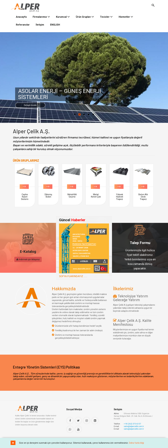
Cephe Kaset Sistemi (48, 195)
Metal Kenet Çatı (120, 194)
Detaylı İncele (37, 105)
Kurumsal (63, 15)
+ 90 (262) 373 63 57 (132, 423)
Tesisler (106, 15)
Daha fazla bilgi (136, 443)
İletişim (40, 23)
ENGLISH (55, 23)
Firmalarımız (41, 15)
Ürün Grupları (85, 15)
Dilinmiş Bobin (72, 194)
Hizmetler (126, 15)
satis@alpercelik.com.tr (134, 425)
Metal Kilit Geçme (95, 194)
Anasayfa (21, 15)
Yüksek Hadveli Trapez (143, 195)
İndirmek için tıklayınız (28, 258)
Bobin (25, 193)
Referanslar (23, 23)
